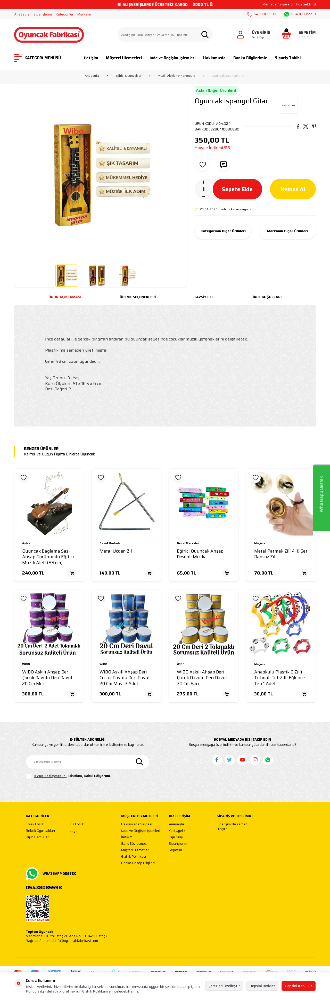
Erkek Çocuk (35, 824)
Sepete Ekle (237, 189)
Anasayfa (92, 76)
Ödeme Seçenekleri (138, 297)
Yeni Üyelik (177, 830)
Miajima (259, 544)
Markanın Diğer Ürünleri (287, 231)
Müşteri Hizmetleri (124, 58)
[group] (100, 174)
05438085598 (300, 14)
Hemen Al (292, 189)
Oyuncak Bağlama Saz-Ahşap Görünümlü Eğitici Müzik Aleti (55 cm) (48, 557)
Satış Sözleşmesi (134, 843)
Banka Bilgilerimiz (250, 58)
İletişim (91, 58)
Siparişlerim (43, 14)
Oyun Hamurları (38, 837)
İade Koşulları (267, 297)
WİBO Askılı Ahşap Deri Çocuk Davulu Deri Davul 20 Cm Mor (47, 678)
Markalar (84, 14)
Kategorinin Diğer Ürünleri (223, 231)
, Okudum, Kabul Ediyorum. (68, 776)
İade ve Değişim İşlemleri (172, 58)
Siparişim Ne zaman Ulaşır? (232, 826)
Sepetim (175, 850)
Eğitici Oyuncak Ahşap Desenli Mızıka (200, 554)
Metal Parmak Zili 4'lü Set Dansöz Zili (280, 554)
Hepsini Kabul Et (298, 986)
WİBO (26, 664)
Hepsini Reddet (262, 986)
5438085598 (261, 14)
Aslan (26, 544)
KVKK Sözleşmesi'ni (50, 776)
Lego (74, 830)
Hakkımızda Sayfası (136, 824)
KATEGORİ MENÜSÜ (37, 58)
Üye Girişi (176, 837)
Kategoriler (64, 14)
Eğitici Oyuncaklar (128, 76)
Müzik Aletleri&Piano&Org (176, 76)
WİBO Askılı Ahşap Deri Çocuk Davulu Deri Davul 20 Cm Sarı (202, 678)
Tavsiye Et (204, 297)
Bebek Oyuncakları (40, 830)
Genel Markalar (111, 544)
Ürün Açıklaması (64, 297)
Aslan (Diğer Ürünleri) (216, 90)
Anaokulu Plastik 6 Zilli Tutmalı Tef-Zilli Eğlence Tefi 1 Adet (279, 678)
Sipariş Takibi (288, 58)
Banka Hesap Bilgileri (138, 863)
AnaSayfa (22, 14)
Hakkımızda (214, 58)
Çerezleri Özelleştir (224, 986)
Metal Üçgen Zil (116, 551)
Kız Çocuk (77, 824)
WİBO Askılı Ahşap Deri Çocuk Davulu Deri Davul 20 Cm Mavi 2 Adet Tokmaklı (125, 678)
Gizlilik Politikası (133, 856)
